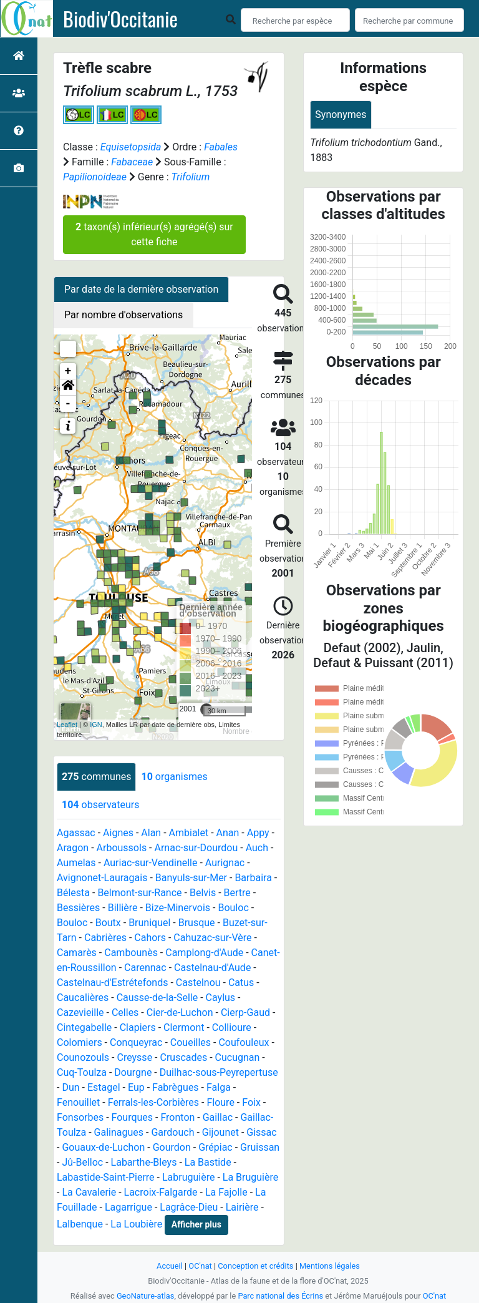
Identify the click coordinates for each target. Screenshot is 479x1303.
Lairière (242, 1207)
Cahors (150, 938)
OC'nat (199, 1266)
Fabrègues (175, 1087)
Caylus (221, 997)
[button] (68, 387)
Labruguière (188, 1177)
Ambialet (189, 833)
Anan (228, 833)
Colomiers (79, 1042)
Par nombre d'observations (123, 315)
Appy (258, 833)
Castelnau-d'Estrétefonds (112, 982)
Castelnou (198, 982)
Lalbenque (80, 1224)
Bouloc (233, 908)
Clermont (183, 1027)
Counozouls (83, 1057)
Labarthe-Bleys (144, 1162)
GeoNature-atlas (146, 1296)
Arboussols (122, 848)
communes (96, 777)
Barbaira (253, 878)
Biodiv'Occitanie (120, 18)
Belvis (203, 893)
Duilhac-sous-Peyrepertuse (219, 1072)
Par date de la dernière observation (141, 289)
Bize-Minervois (177, 908)
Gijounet (220, 1132)
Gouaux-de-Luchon (103, 1147)
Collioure (231, 1027)
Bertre (237, 893)
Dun (70, 1087)
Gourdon (172, 1147)
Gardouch (172, 1132)
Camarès (77, 953)
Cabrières (105, 938)
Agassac (76, 833)
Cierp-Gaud (245, 1012)
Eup (136, 1087)
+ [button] (68, 371)
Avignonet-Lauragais (102, 878)
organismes (174, 777)
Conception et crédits (255, 1266)
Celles (125, 1012)
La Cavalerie (89, 1192)
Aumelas (76, 863)
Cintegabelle (84, 1027)
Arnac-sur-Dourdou (196, 848)
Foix (251, 1102)
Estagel (103, 1087)
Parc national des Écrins (280, 1296)
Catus (241, 982)
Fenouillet (78, 1102)
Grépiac (215, 1147)
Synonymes (340, 114)
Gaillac (218, 1117)
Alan (151, 833)
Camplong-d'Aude (204, 953)
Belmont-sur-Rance (139, 893)
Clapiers (138, 1027)
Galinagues (118, 1132)
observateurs (100, 805)
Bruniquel (149, 923)
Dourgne (133, 1072)
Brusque (196, 923)
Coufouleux (243, 1042)
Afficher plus (196, 1224)
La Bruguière (250, 1177)
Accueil (170, 1266)
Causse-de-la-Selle (157, 997)
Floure (220, 1102)
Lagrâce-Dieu (189, 1207)
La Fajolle (226, 1192)
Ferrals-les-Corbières (153, 1102)
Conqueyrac (136, 1042)
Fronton (177, 1117)
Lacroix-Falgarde (161, 1192)
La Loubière (136, 1224)
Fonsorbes (80, 1117)
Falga (218, 1087)
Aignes (118, 833)
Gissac (261, 1132)
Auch (257, 848)
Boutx (108, 923)
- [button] (68, 403)
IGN (96, 724)
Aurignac (224, 863)
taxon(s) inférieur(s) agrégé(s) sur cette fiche (154, 234)
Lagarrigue (128, 1207)
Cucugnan (237, 1057)
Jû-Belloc (82, 1162)
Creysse (134, 1057)
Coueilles (190, 1042)
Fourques (132, 1117)
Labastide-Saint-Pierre (106, 1177)
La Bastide (208, 1162)
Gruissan (259, 1147)
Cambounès (131, 953)
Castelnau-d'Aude (212, 968)
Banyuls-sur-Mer (191, 878)
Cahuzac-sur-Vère (212, 938)
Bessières (78, 908)
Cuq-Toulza (82, 1072)
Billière (123, 908)
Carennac (145, 968)
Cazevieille (80, 1012)
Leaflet (67, 724)
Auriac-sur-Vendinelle (151, 863)
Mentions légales (329, 1266)
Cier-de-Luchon (180, 1012)
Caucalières (83, 997)
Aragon (73, 848)
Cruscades (183, 1057)
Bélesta (73, 893)
